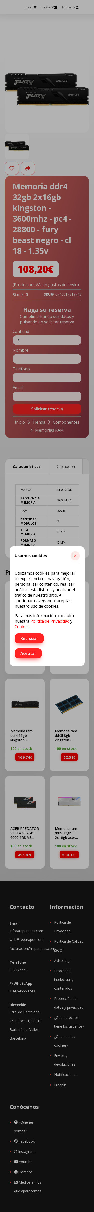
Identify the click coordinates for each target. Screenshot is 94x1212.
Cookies (22, 626)
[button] (75, 555)
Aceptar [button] (28, 653)
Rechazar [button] (29, 638)
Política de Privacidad (49, 621)
